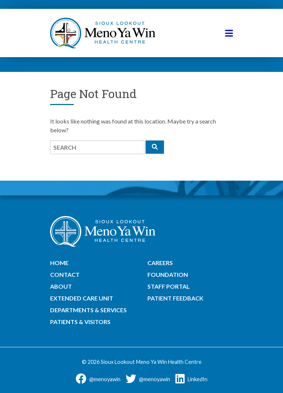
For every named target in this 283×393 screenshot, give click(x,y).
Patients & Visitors (80, 321)
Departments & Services (88, 309)
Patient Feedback (175, 298)
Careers (160, 262)
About (61, 286)
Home (59, 262)
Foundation (167, 274)
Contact (65, 274)
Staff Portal (168, 286)
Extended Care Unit (81, 298)
